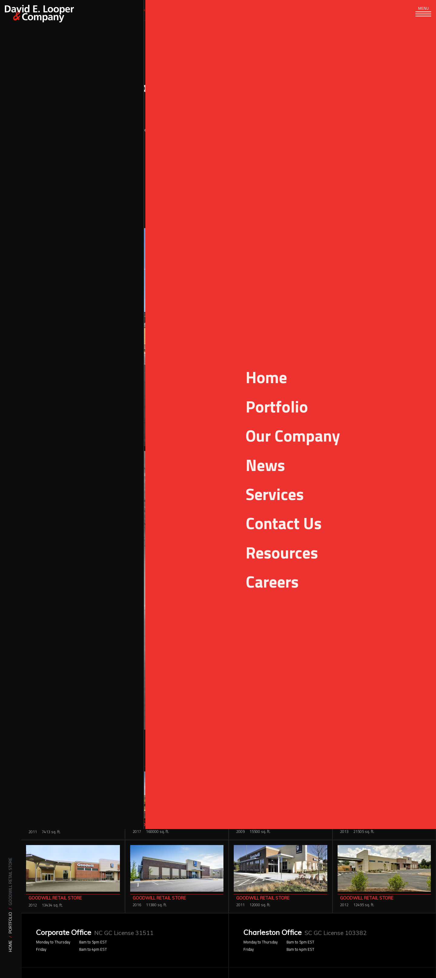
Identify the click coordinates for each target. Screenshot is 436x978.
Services (91, 10)
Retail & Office (362, 179)
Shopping (389, 179)
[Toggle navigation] (421, 15)
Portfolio (10, 922)
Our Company (181, 10)
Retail (338, 179)
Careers (307, 10)
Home (10, 946)
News (224, 10)
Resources (264, 10)
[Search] (363, 10)
